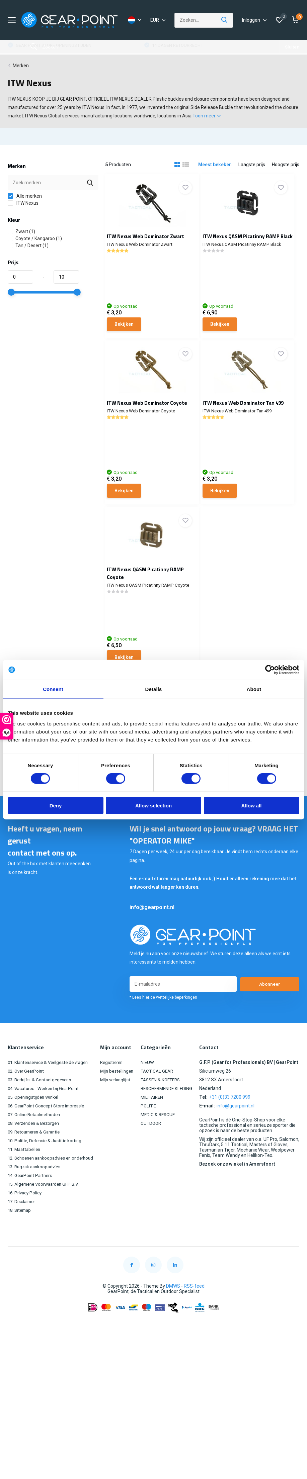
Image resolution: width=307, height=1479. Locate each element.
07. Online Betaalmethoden (36, 1141)
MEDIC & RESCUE (160, 1141)
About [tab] (254, 689)
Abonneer (269, 1010)
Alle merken (25, 200)
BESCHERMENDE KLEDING (169, 1114)
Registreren (115, 1088)
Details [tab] (153, 689)
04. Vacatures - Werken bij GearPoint (46, 1114)
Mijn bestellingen (121, 1097)
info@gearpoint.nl (152, 933)
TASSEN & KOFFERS (163, 1106)
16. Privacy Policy (26, 1219)
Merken (21, 69)
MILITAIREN (154, 1123)
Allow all (251, 805)
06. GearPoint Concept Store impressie (48, 1132)
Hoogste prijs (285, 168)
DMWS (173, 1312)
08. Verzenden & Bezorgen (36, 1149)
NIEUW (148, 1088)
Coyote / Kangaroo (35, 242)
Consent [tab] (53, 689)
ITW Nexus (23, 207)
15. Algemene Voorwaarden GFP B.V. (46, 1210)
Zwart (21, 235)
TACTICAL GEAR (159, 1097)
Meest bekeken (215, 168)
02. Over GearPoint (27, 1097)
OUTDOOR (153, 1149)
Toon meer (207, 119)
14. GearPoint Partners (32, 1201)
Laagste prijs (251, 168)
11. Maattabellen (25, 1175)
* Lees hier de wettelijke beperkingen (163, 1023)
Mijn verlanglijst (119, 1106)
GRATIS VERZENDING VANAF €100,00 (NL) (59, 49)
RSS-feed (194, 1312)
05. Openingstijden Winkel (35, 1123)
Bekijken (129, 327)
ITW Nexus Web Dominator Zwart (150, 240)
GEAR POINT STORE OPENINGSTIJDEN (192, 49)
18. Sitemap (20, 1236)
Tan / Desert (28, 249)
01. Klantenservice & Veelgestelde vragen (51, 1088)
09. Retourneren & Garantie (36, 1158)
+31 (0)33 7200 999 (229, 1123)
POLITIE (150, 1132)
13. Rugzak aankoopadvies (36, 1193)
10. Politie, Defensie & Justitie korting (47, 1167)
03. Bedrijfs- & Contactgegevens (42, 1106)
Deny (56, 805)
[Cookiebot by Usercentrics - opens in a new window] (270, 670)
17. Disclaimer (22, 1227)
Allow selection (153, 805)
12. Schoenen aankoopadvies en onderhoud (54, 1184)
